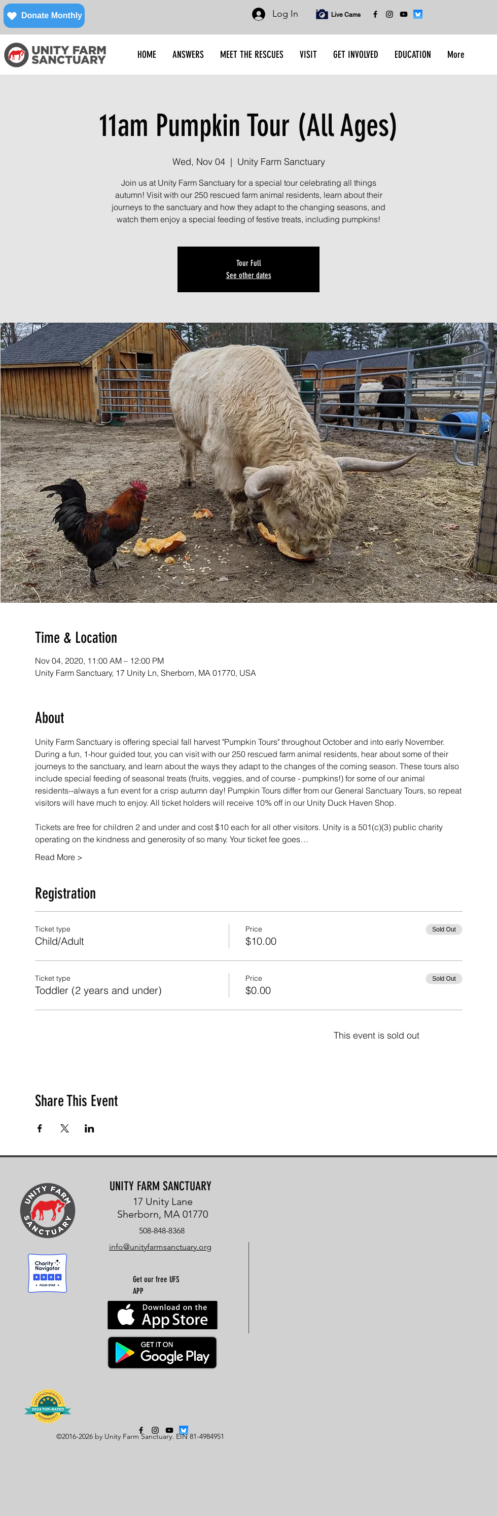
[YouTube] (403, 14)
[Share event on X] (64, 1128)
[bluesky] (417, 14)
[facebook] (375, 14)
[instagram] (389, 14)
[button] (188, 55)
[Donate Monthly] (44, 16)
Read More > (59, 857)
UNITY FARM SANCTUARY (160, 1186)
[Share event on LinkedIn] (89, 1128)
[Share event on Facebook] (40, 1128)
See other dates (248, 275)
